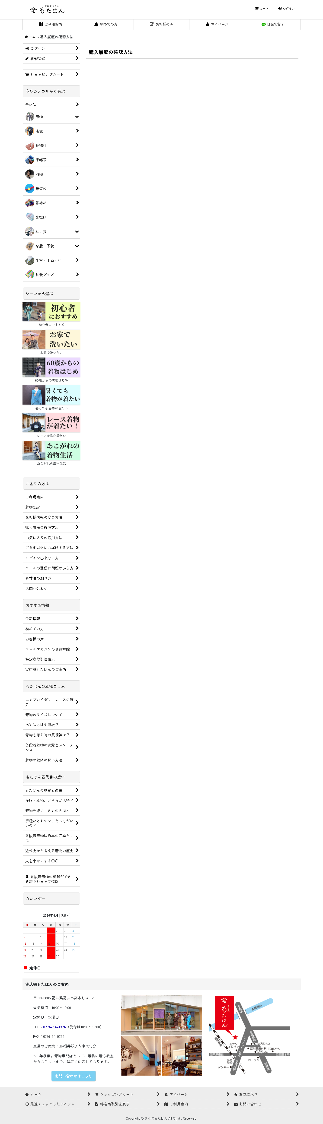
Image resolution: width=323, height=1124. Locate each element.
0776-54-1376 (54, 1026)
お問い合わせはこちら (73, 1076)
